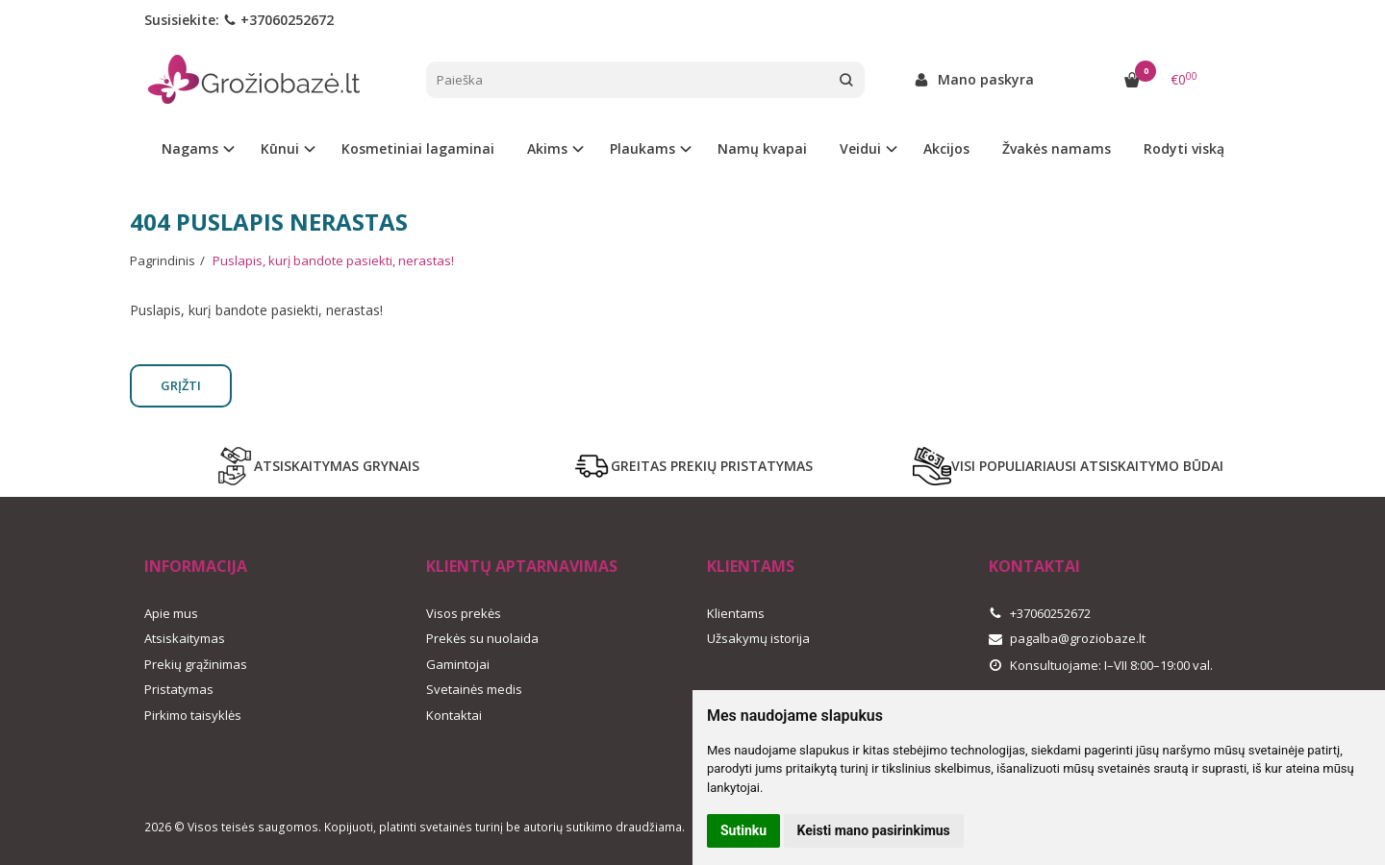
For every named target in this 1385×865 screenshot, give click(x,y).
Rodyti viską (1184, 148)
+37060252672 (278, 20)
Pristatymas (179, 689)
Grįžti (181, 385)
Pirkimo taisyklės (192, 715)
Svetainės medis (474, 689)
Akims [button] (547, 148)
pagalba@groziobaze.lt (1067, 638)
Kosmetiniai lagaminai (417, 148)
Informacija (195, 566)
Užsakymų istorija (758, 638)
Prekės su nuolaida (482, 638)
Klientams (750, 566)
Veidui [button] (860, 148)
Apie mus (171, 613)
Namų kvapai (762, 148)
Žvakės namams (1056, 148)
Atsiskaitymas (184, 638)
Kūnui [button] (280, 148)
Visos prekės (463, 613)
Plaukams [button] (642, 148)
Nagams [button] (190, 148)
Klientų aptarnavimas (521, 566)
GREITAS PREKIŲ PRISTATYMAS (692, 466)
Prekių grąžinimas (195, 664)
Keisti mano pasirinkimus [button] (873, 830)
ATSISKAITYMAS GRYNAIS (317, 466)
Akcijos (946, 148)
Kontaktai (454, 715)
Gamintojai (458, 664)
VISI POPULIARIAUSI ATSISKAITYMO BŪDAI (1068, 466)
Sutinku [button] (743, 830)
